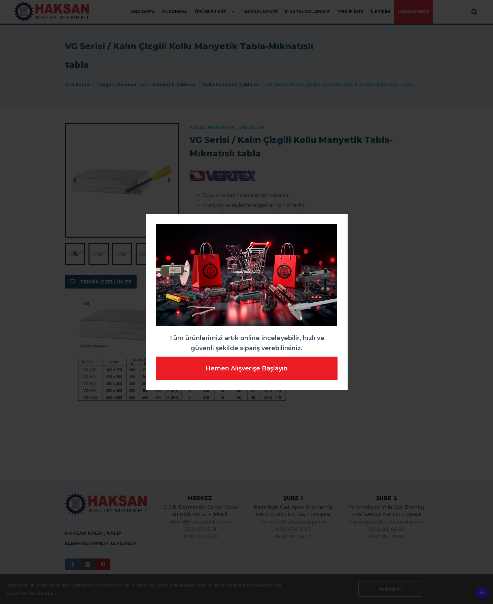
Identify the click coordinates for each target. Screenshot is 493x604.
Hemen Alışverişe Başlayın (247, 368)
